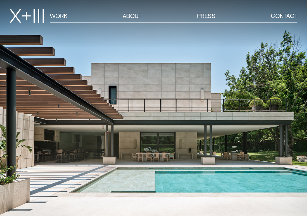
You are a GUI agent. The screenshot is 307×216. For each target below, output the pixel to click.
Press (206, 16)
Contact (284, 16)
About (132, 16)
